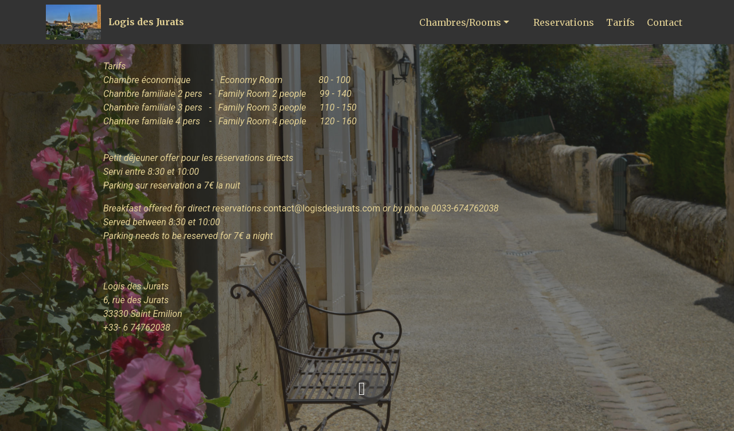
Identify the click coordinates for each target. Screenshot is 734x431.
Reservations (563, 22)
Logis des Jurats (146, 22)
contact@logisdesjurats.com (321, 208)
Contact (664, 22)
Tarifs (620, 22)
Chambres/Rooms (460, 22)
